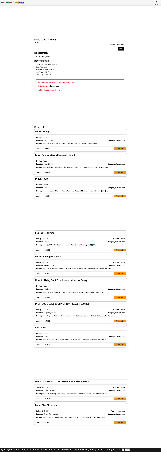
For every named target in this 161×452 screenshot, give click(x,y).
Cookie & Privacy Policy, (84, 449)
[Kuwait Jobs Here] (14, 3)
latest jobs (54, 86)
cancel (128, 450)
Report (121, 48)
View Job (119, 149)
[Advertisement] (81, 22)
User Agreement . (112, 449)
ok (123, 450)
